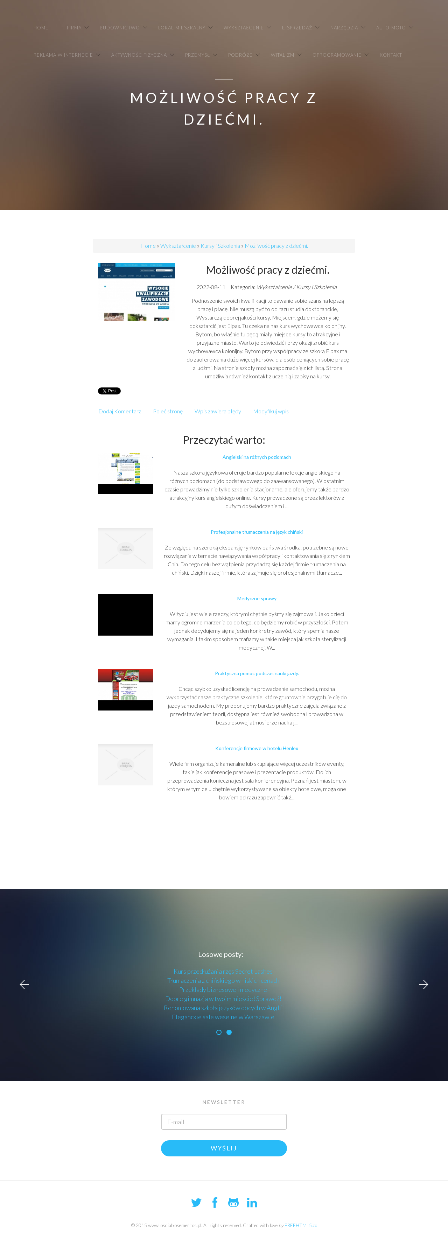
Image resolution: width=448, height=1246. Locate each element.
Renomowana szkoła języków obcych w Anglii (223, 1007)
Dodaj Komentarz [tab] (119, 411)
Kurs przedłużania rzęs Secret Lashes (223, 971)
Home (148, 245)
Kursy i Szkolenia (220, 245)
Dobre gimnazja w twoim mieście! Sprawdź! (223, 998)
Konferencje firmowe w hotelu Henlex (256, 748)
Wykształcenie (178, 245)
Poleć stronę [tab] (168, 411)
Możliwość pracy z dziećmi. (276, 245)
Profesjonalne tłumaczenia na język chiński (257, 532)
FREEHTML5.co (301, 1225)
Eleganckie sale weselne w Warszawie (223, 1017)
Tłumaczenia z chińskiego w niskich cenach (223, 980)
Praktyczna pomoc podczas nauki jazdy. (257, 673)
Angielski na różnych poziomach (257, 457)
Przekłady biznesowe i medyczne (223, 989)
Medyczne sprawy (256, 598)
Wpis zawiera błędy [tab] (218, 411)
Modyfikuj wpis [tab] (271, 411)
